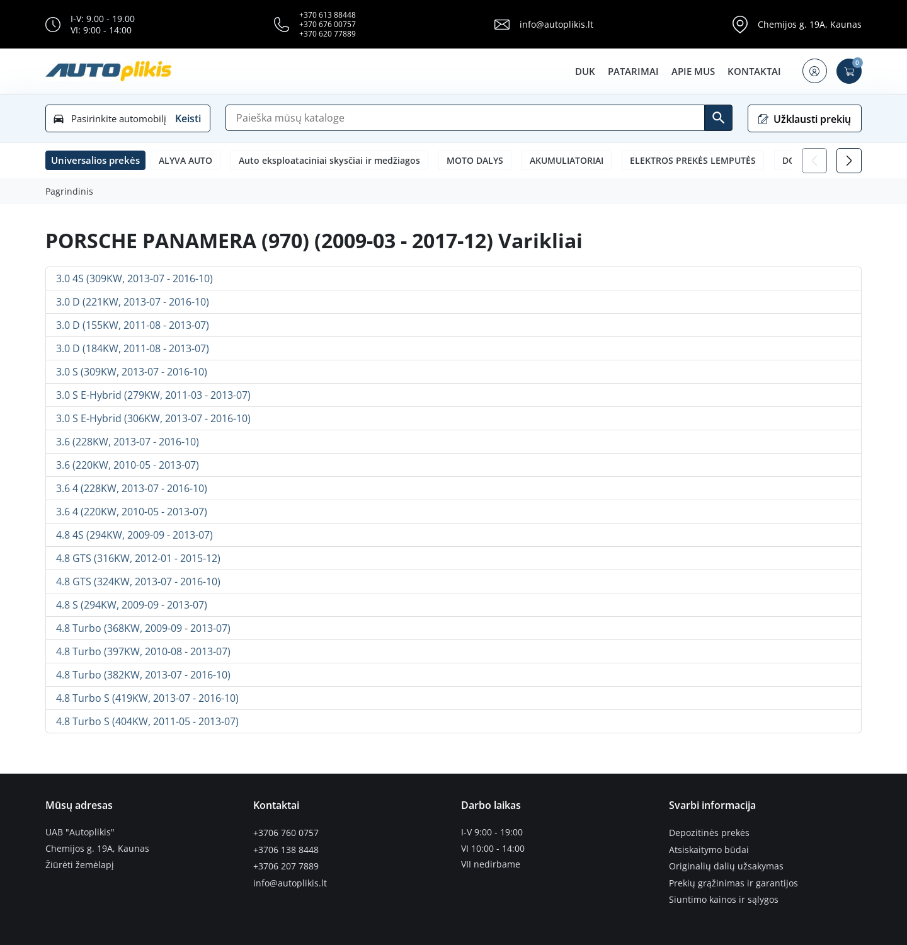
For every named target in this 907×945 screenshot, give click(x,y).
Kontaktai (753, 71)
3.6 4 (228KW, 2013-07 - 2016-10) (131, 488)
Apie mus (692, 71)
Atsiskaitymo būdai (709, 848)
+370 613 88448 (327, 14)
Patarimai (632, 71)
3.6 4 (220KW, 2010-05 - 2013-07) (131, 511)
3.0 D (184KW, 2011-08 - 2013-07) (132, 348)
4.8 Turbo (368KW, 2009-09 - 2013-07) (143, 628)
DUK (584, 71)
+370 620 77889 (327, 33)
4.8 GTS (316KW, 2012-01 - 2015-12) (138, 558)
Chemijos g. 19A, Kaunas (810, 24)
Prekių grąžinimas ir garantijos (733, 880)
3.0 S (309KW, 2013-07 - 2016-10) (131, 372)
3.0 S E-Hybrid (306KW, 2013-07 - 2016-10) (153, 418)
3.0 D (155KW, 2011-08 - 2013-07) (132, 325)
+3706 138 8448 (286, 848)
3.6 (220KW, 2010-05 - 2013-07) (127, 465)
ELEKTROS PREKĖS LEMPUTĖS (693, 160)
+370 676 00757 (327, 24)
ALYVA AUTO (185, 160)
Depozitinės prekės (709, 832)
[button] (813, 71)
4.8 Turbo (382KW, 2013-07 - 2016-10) (143, 675)
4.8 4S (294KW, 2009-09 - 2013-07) (134, 535)
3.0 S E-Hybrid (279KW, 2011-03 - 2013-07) (153, 395)
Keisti (188, 118)
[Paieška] (465, 118)
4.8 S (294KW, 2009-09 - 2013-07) (131, 605)
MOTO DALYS (475, 160)
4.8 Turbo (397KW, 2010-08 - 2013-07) (143, 651)
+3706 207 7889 (286, 864)
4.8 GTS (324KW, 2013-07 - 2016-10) (138, 581)
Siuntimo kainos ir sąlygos (724, 896)
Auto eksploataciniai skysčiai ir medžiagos (329, 160)
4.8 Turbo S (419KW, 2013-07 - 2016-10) (147, 698)
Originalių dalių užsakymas (726, 864)
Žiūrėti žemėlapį (79, 864)
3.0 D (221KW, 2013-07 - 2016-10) (132, 302)
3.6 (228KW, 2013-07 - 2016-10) (127, 442)
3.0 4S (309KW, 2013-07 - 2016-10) (134, 278)
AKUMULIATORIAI (566, 160)
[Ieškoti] (719, 118)
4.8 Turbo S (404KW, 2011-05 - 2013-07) (147, 721)
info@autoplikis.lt (556, 24)
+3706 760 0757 (286, 832)
